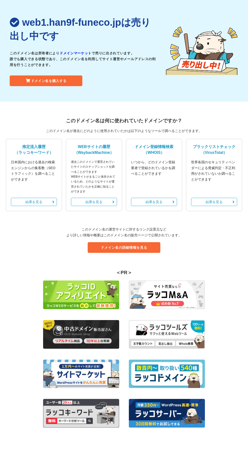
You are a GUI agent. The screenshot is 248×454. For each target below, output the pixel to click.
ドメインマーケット (76, 53)
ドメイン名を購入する (46, 81)
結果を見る (39, 202)
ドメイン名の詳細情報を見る (124, 247)
